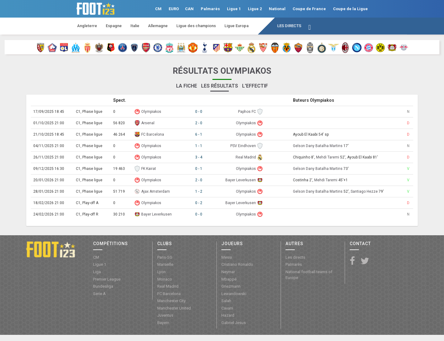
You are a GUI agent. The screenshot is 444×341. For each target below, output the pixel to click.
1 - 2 (198, 191)
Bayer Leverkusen (240, 180)
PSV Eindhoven (243, 146)
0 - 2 (198, 203)
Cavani (227, 308)
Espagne (114, 25)
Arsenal (147, 123)
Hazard (227, 315)
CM (158, 8)
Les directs (289, 25)
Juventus (165, 315)
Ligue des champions (196, 25)
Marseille (165, 264)
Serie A (99, 293)
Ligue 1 (234, 8)
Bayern (163, 322)
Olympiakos (151, 111)
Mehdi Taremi (327, 157)
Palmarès (210, 8)
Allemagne (158, 25)
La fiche (186, 86)
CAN (189, 8)
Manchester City (171, 300)
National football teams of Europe (309, 274)
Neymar (228, 271)
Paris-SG (164, 257)
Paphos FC (247, 111)
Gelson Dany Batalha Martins (318, 146)
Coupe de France (309, 8)
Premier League (107, 279)
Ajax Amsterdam (155, 191)
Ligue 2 (255, 8)
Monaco (164, 279)
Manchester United (174, 308)
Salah (226, 300)
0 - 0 (198, 111)
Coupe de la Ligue (350, 8)
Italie (134, 25)
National (277, 8)
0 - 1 (198, 168)
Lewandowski (233, 293)
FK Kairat (148, 168)
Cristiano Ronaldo (237, 264)
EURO (174, 8)
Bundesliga (103, 286)
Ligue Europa (236, 25)
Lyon (161, 271)
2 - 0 (198, 123)
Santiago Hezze (364, 191)
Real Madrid (246, 157)
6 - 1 (198, 134)
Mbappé (228, 279)
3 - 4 (198, 157)
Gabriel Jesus (233, 322)
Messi (226, 257)
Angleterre (87, 25)
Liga (97, 271)
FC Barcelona (152, 134)
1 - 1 (198, 146)
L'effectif (255, 86)
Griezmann (230, 286)
